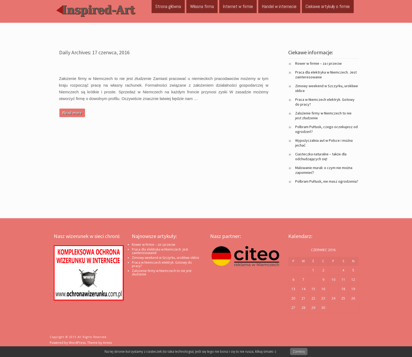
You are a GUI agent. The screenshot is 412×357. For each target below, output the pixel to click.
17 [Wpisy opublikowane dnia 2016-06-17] (333, 289)
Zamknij (299, 351)
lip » (302, 320)
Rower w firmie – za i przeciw (318, 63)
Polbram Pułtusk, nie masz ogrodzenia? (326, 181)
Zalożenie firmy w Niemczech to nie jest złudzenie (161, 272)
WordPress (77, 342)
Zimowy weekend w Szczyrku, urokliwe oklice (165, 257)
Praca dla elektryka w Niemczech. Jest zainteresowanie (160, 251)
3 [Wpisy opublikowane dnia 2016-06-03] (333, 270)
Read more (72, 113)
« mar (292, 320)
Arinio (107, 342)
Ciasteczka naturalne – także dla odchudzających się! (320, 156)
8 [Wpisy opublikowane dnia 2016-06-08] (313, 279)
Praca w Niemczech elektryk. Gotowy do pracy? (162, 264)
